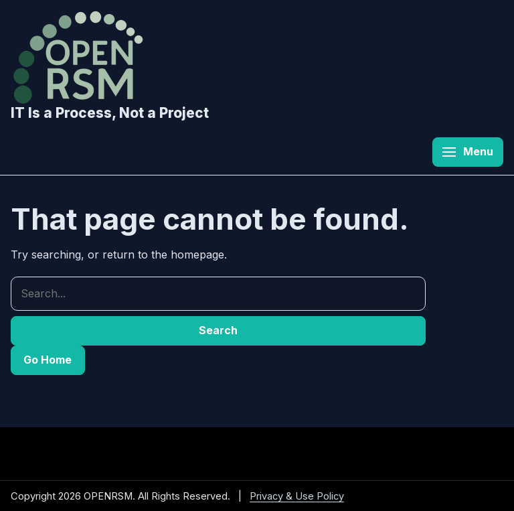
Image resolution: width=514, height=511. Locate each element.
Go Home (47, 359)
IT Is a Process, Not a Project (110, 112)
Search (218, 330)
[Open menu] (467, 152)
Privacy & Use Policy (297, 496)
